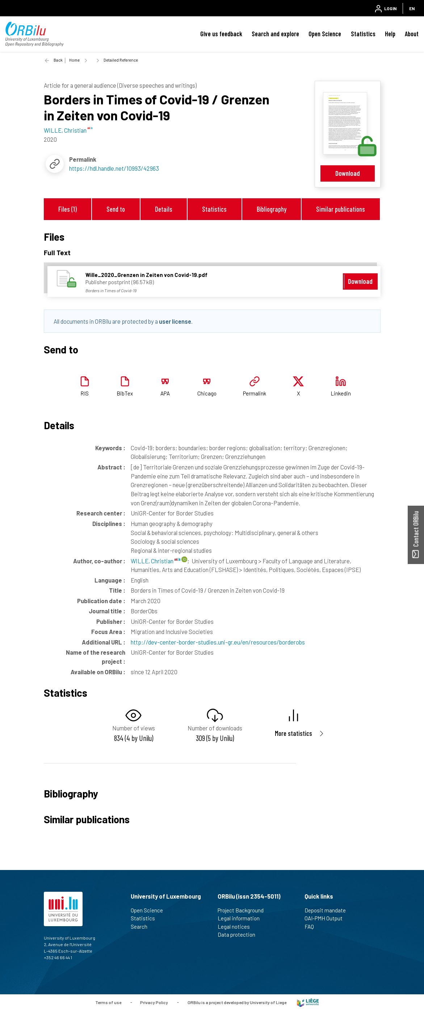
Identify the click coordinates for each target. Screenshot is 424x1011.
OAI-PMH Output (327, 918)
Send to (115, 209)
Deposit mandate (328, 910)
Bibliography (271, 209)
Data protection (239, 934)
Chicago (207, 393)
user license (175, 321)
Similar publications (340, 209)
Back (58, 60)
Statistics (363, 34)
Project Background (244, 910)
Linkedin (341, 393)
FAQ (312, 926)
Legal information (242, 918)
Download (347, 173)
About (412, 34)
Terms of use (108, 1001)
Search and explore (275, 34)
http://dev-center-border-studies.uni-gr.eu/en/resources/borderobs (218, 642)
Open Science (324, 34)
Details (163, 209)
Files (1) (67, 209)
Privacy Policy (154, 1001)
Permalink (254, 393)
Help (390, 34)
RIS (84, 393)
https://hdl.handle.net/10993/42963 (114, 168)
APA (165, 393)
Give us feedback (221, 34)
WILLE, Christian (155, 560)
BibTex (125, 393)
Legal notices (237, 926)
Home (74, 60)
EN (412, 8)
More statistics (293, 733)
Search (142, 926)
